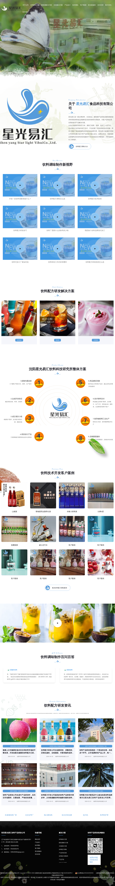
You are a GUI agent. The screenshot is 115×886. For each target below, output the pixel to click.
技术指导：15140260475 (11, 849)
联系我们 (26, 12)
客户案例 (83, 5)
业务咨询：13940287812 (11, 846)
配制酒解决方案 (46, 5)
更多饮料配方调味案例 (56, 588)
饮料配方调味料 (63, 856)
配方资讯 (108, 5)
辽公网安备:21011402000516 (85, 873)
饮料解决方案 (34, 5)
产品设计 (68, 5)
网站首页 (37, 839)
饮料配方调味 (63, 849)
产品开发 (61, 859)
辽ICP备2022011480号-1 (65, 873)
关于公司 (26, 5)
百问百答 (100, 5)
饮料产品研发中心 (12, 59)
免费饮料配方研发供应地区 (94, 859)
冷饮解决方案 (58, 5)
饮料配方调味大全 (78, 146)
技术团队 (75, 5)
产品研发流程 (63, 853)
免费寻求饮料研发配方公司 (22, 756)
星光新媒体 (92, 5)
